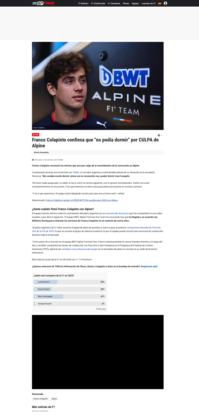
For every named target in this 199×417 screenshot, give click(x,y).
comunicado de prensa (117, 213)
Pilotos (126, 3)
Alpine (36, 135)
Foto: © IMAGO (38, 128)
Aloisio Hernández (41, 152)
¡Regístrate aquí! (149, 266)
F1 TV (78, 259)
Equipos (135, 3)
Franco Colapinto (40, 399)
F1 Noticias (83, 3)
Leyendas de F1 (149, 3)
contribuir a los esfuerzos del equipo (79, 249)
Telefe (76, 172)
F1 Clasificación (98, 3)
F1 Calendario (114, 3)
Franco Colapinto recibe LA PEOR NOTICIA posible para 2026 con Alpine (81, 200)
